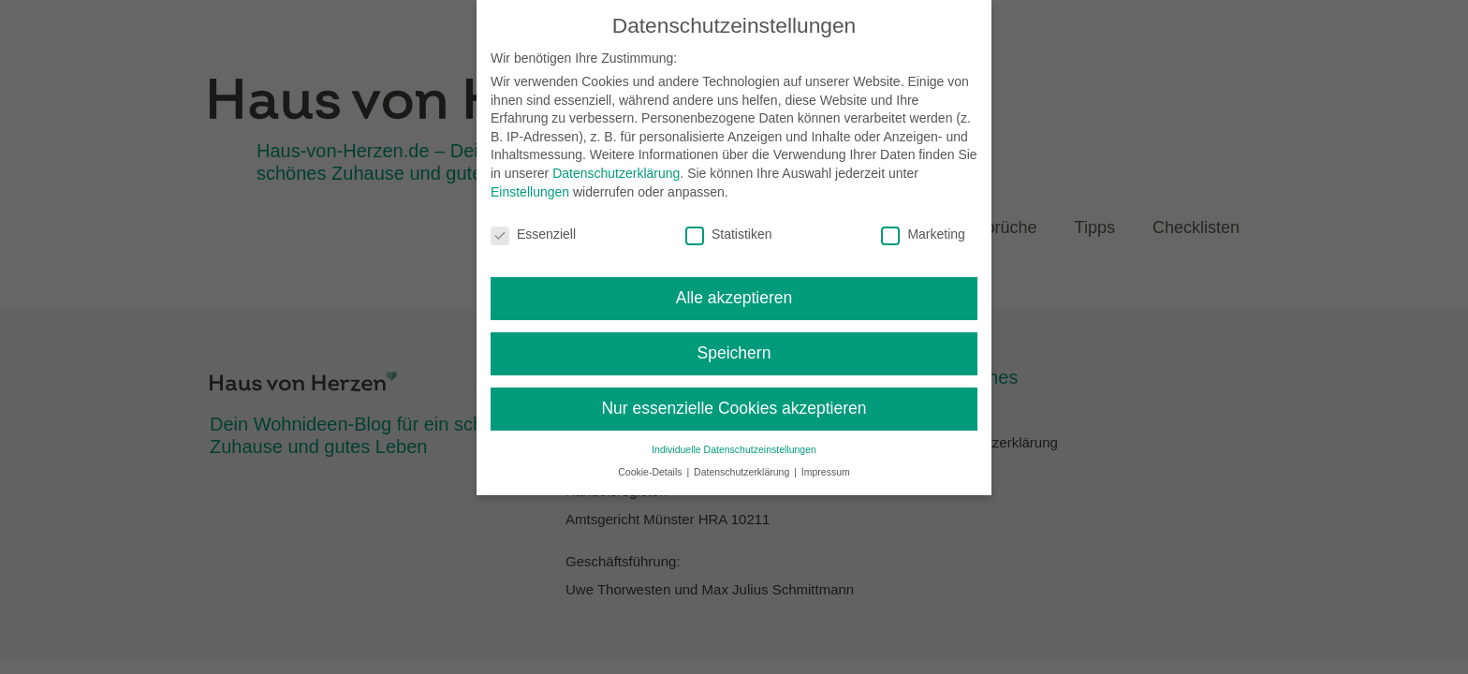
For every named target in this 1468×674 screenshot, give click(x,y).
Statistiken (728, 234)
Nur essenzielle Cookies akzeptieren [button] (733, 408)
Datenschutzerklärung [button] (743, 471)
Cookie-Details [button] (651, 471)
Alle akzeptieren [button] (734, 297)
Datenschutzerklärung (616, 173)
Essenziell (533, 234)
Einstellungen (530, 191)
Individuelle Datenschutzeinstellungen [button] (734, 449)
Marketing (922, 234)
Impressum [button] (825, 471)
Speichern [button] (734, 353)
